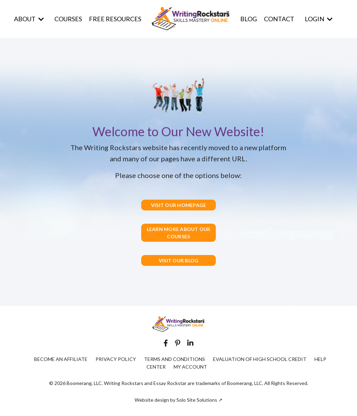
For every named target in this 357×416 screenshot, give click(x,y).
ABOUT (29, 19)
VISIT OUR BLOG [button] (179, 260)
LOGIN (319, 19)
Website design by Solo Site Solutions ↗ (178, 400)
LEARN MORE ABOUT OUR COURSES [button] (179, 232)
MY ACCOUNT (190, 367)
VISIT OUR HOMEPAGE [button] (178, 205)
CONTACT (279, 19)
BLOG (248, 19)
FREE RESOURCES (115, 19)
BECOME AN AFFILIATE (61, 359)
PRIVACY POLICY (116, 359)
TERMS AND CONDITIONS (174, 359)
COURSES (68, 19)
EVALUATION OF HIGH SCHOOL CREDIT (259, 359)
